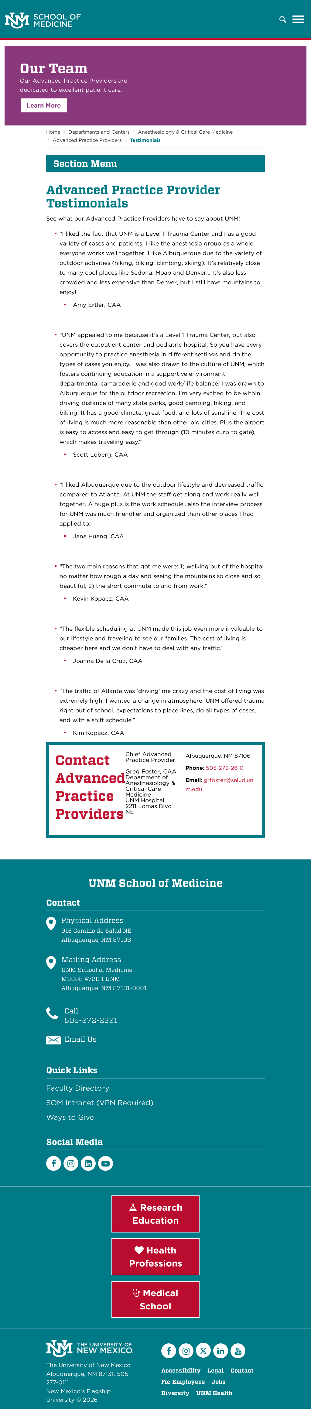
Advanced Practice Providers (87, 140)
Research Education (156, 1214)
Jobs (219, 1381)
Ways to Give (70, 1117)
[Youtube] (105, 1163)
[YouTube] (238, 1350)
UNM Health (214, 1393)
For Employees (183, 1381)
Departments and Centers (99, 132)
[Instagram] (70, 1163)
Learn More (44, 105)
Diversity (175, 1393)
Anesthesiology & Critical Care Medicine (185, 132)
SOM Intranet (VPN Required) (99, 1102)
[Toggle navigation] (298, 19)
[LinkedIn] (88, 1163)
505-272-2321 (90, 1020)
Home (53, 132)
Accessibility (181, 1370)
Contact (242, 1370)
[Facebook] (53, 1163)
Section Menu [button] (85, 163)
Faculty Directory (77, 1088)
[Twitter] (203, 1350)
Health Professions (155, 1257)
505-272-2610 (225, 768)
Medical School (155, 1299)
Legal (215, 1370)
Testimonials (145, 140)
